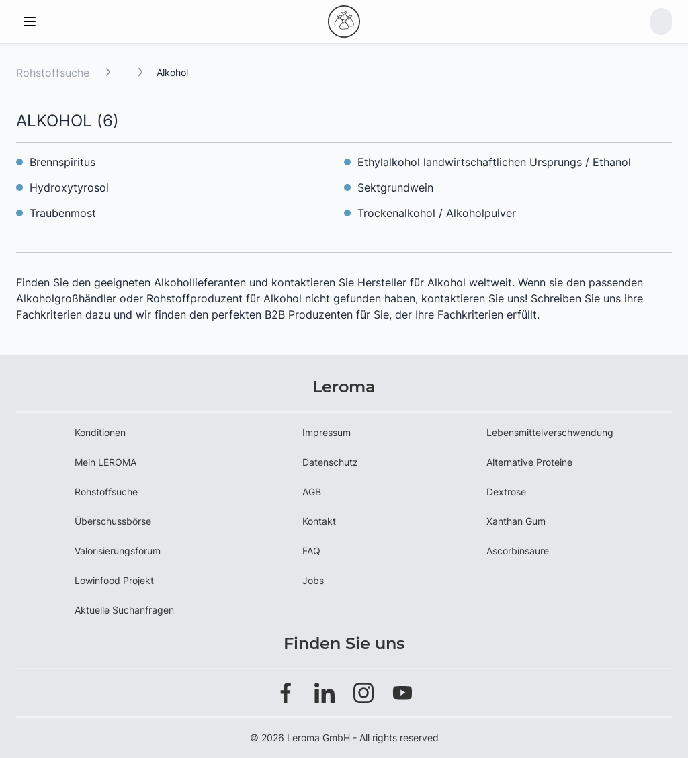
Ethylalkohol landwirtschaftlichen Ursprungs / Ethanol (494, 162)
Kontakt (319, 521)
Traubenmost (63, 213)
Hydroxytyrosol (69, 187)
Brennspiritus (62, 162)
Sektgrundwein (395, 187)
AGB (311, 491)
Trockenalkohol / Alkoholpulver (436, 213)
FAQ (311, 550)
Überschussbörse (113, 521)
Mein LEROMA (105, 462)
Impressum (326, 432)
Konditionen (100, 432)
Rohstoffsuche (52, 72)
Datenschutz (330, 462)
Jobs (313, 580)
